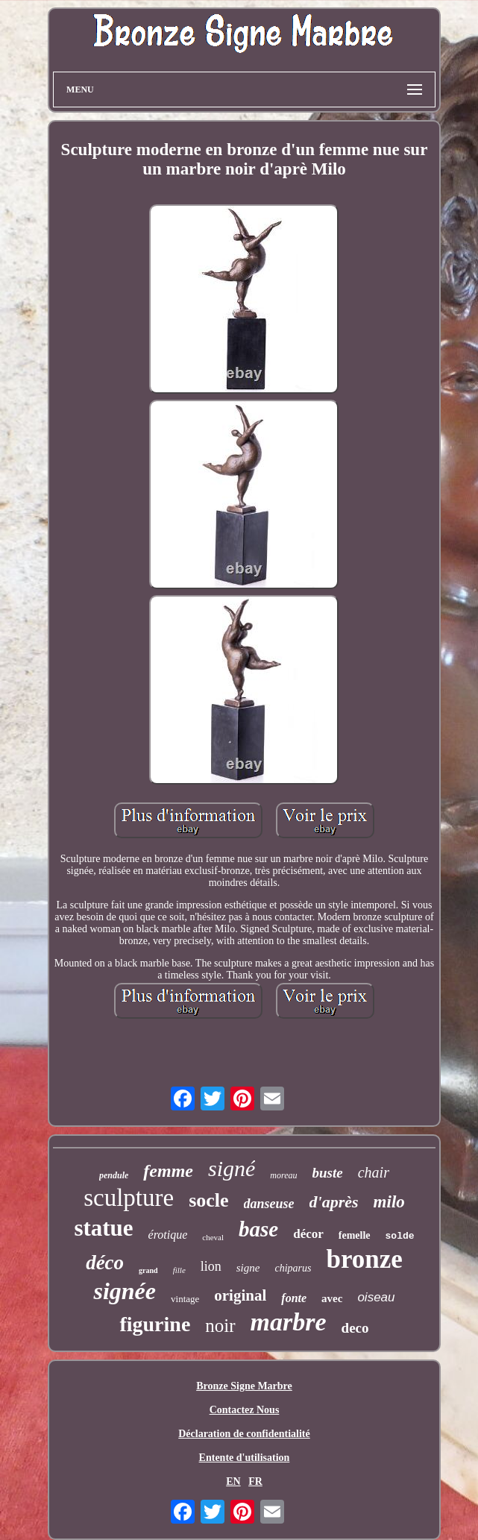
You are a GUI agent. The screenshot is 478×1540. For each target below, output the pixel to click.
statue (103, 1228)
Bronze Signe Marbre (244, 1386)
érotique (168, 1234)
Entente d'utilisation (244, 1457)
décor (308, 1234)
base (258, 1229)
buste (327, 1173)
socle (208, 1200)
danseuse (269, 1203)
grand (148, 1270)
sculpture (129, 1197)
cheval (213, 1237)
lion (211, 1266)
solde (400, 1236)
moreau (283, 1175)
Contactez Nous (245, 1409)
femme (168, 1171)
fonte (293, 1298)
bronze (364, 1259)
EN (233, 1481)
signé (231, 1168)
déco (105, 1262)
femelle (355, 1235)
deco (355, 1328)
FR (255, 1481)
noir (220, 1326)
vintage (185, 1298)
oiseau (375, 1297)
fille (179, 1270)
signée (124, 1290)
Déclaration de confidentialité (244, 1433)
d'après (334, 1201)
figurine (154, 1324)
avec (331, 1298)
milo (389, 1201)
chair (373, 1172)
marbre (289, 1322)
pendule (113, 1175)
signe (248, 1268)
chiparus (292, 1268)
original (240, 1295)
